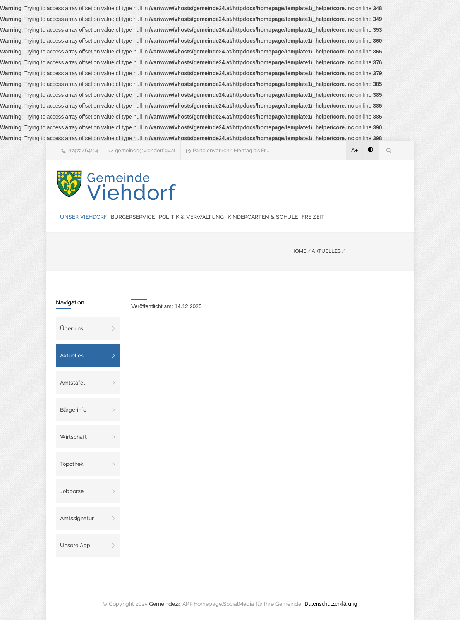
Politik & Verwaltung (191, 217)
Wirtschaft (73, 437)
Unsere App (75, 545)
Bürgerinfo (73, 410)
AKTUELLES (326, 251)
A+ (354, 150)
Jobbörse (72, 491)
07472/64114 (83, 150)
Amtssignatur (77, 518)
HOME (298, 251)
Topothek (72, 464)
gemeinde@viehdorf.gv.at (145, 150)
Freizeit (313, 217)
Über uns (71, 328)
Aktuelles (72, 355)
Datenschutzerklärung (330, 604)
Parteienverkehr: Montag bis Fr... (231, 150)
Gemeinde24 (165, 604)
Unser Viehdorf (83, 217)
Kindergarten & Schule (263, 217)
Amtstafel (72, 383)
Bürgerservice (133, 217)
